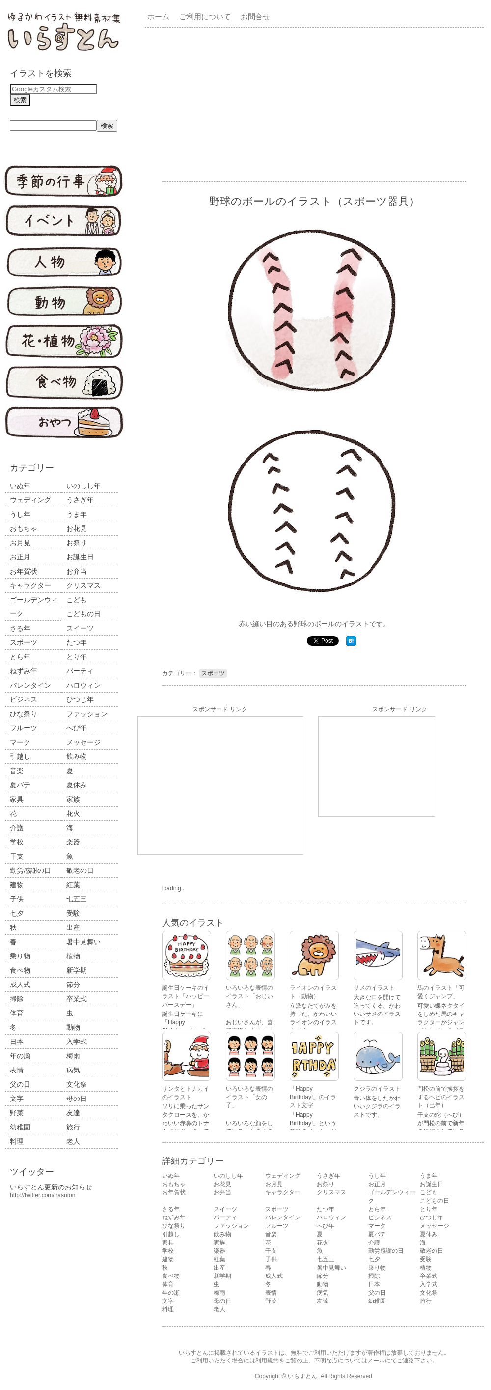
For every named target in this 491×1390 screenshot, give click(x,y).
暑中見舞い (83, 942)
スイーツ (80, 628)
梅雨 (73, 1056)
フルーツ (23, 728)
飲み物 (76, 756)
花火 (73, 813)
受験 (73, 913)
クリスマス (83, 585)
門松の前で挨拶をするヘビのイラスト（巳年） (440, 1097)
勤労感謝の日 (30, 870)
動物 (73, 1027)
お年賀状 (23, 571)
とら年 (20, 657)
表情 (17, 1070)
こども (76, 600)
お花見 (76, 528)
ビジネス (23, 699)
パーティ (80, 671)
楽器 (73, 842)
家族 (73, 799)
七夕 (17, 913)
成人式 (20, 984)
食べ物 (20, 970)
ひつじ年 (80, 699)
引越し (20, 756)
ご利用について (205, 16)
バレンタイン (30, 685)
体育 (17, 1013)
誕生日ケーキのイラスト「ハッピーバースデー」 (185, 996)
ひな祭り (23, 714)
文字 (17, 1098)
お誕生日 (80, 557)
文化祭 (76, 1084)
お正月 (20, 557)
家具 (17, 799)
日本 (17, 1041)
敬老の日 (80, 870)
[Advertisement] (286, 104)
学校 (17, 842)
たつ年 (76, 642)
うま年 (76, 514)
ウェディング (30, 500)
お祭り (76, 543)
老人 (73, 1141)
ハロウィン (83, 685)
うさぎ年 (80, 500)
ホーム (158, 16)
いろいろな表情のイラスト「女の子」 (249, 1097)
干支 (17, 856)
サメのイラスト (374, 988)
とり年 (76, 657)
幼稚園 (20, 1127)
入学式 (76, 1041)
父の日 (20, 1084)
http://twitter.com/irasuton (42, 1195)
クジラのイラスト (377, 1088)
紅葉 (73, 885)
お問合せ (255, 16)
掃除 (17, 999)
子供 (17, 899)
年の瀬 (20, 1056)
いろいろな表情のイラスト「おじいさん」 (249, 996)
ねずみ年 (23, 671)
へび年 (76, 728)
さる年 (20, 628)
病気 (73, 1070)
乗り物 (20, 956)
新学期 (76, 970)
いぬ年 (20, 486)
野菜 (17, 1113)
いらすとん (302, 1376)
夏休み (76, 785)
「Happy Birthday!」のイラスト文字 (313, 1097)
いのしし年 (83, 486)
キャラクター (30, 585)
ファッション (87, 714)
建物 (17, 885)
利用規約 (267, 1360)
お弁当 (76, 571)
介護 (17, 828)
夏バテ (20, 785)
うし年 (20, 514)
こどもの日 (83, 614)
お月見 (20, 543)
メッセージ (83, 742)
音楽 (17, 771)
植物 (73, 956)
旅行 (73, 1127)
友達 (73, 1113)
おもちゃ (23, 528)
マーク (20, 742)
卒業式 (76, 999)
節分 (73, 984)
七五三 (76, 899)
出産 (73, 927)
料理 (17, 1141)
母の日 (76, 1098)
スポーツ (23, 642)
